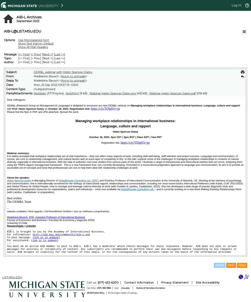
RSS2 (242, 265)
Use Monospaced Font (33, 40)
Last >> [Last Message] (59, 54)
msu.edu (125, 288)
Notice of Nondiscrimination (150, 288)
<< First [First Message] (24, 54)
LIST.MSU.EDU (12, 277)
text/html (72, 93)
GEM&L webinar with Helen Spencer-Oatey (63, 72)
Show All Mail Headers (33, 47)
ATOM (219, 265)
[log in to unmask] (73, 76)
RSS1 (231, 265)
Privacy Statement (174, 282)
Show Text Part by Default (36, 43)
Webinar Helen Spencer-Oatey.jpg (112, 93)
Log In (236, 5)
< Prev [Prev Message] (36, 54)
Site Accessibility (208, 282)
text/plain (40, 93)
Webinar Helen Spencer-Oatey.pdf (172, 93)
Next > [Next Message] (47, 54)
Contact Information (139, 282)
